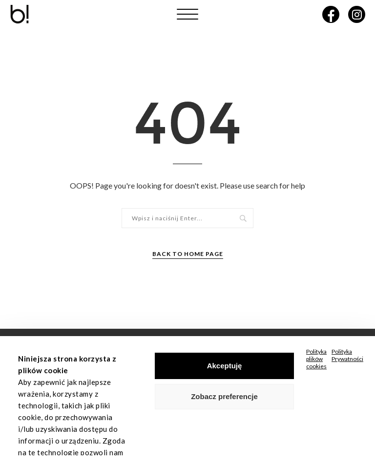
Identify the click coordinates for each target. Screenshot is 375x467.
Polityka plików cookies (316, 359)
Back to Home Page (187, 253)
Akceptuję (224, 365)
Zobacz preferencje (224, 396)
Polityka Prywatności (347, 355)
